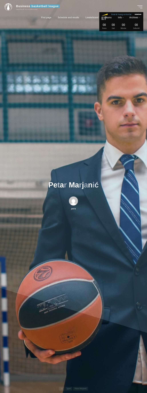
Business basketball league (37, 6)
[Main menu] (139, 6)
